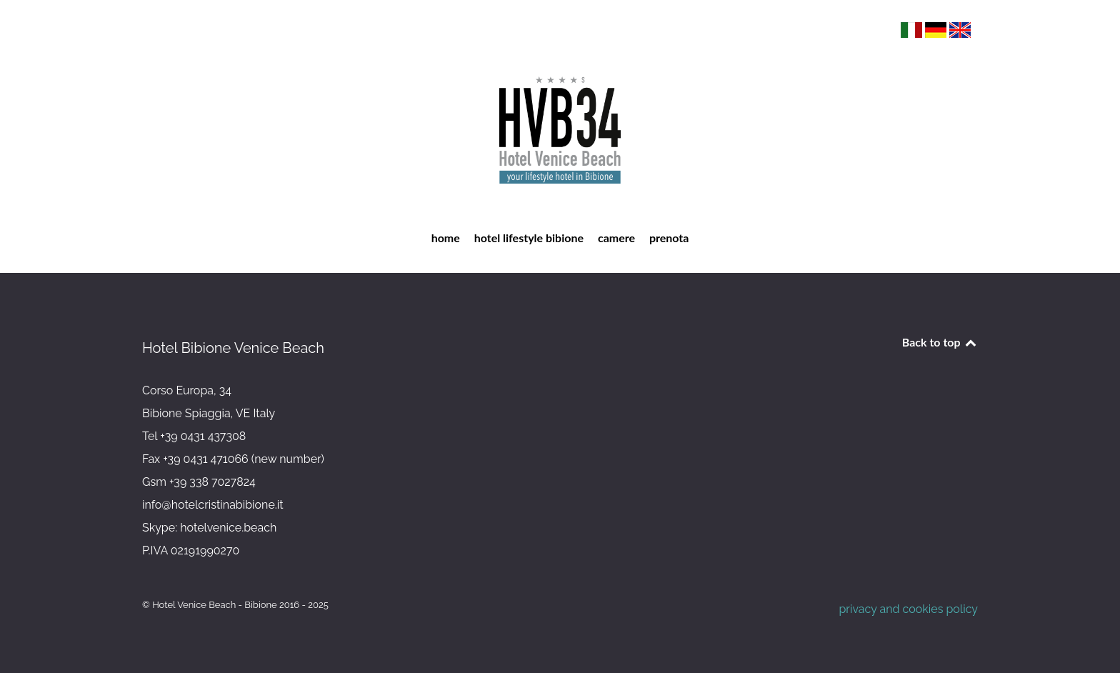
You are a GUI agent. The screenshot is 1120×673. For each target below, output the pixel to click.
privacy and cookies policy (908, 609)
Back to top (940, 342)
